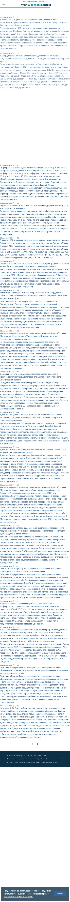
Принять (60, 894)
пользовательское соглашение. (18, 897)
